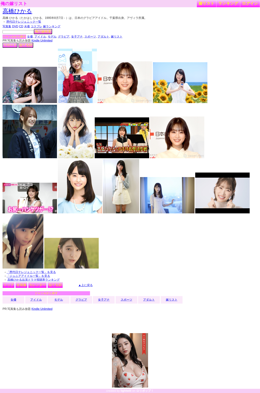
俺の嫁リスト (14, 3)
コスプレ (36, 26)
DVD (15, 26)
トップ (8, 285)
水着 (27, 26)
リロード (10, 45)
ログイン (250, 3)
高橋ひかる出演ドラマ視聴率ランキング (33, 279)
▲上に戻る (85, 285)
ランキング (228, 3)
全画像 (21, 285)
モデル (52, 36)
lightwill (125, 390)
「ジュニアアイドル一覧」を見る (28, 275)
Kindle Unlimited (41, 40)
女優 (30, 36)
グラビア (63, 36)
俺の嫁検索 (43, 31)
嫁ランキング (51, 26)
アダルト (103, 36)
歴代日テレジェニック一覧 (23, 21)
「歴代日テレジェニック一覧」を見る (31, 272)
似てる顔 (25, 45)
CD (21, 26)
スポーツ (90, 36)
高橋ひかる (17, 11)
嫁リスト (206, 3)
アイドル (40, 36)
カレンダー (37, 285)
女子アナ (77, 36)
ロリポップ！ (145, 390)
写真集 (7, 26)
